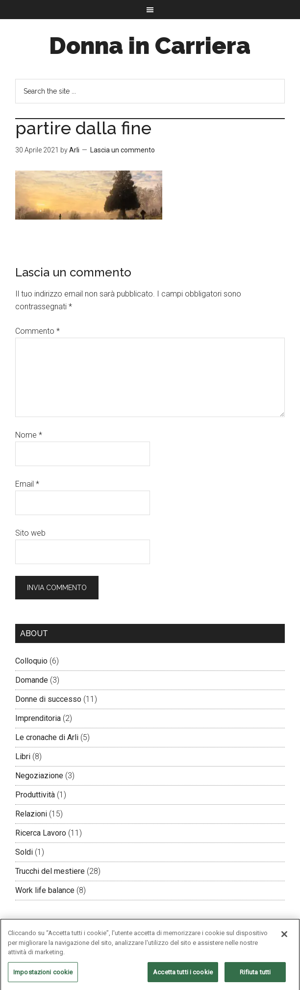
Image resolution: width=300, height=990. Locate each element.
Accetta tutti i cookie (183, 975)
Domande (31, 680)
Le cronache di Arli (46, 737)
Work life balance (45, 890)
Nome (28, 435)
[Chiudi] (284, 937)
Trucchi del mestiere (50, 871)
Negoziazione (39, 775)
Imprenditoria (38, 718)
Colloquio (31, 661)
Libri (22, 756)
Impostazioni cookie (43, 975)
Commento (37, 331)
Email (27, 484)
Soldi (24, 852)
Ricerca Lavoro (40, 833)
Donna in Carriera (149, 45)
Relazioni (31, 813)
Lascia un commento (122, 150)
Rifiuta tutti (255, 975)
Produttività (35, 794)
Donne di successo (48, 699)
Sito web (30, 533)
